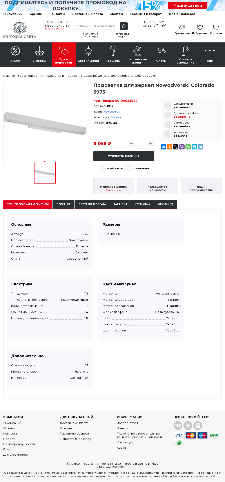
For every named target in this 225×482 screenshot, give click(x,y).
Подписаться (187, 5)
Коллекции (125, 442)
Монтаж (116, 14)
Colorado (116, 117)
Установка (142, 204)
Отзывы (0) (165, 204)
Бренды (36, 14)
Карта (121, 447)
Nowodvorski (112, 111)
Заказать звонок (54, 28)
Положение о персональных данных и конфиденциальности (140, 435)
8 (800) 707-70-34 (57, 25)
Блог (6, 449)
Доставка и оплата (92, 204)
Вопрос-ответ (127, 423)
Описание (63, 204)
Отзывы (9, 428)
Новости (9, 438)
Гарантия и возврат (145, 14)
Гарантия (120, 204)
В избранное (115, 168)
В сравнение (141, 168)
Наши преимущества (19, 444)
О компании (13, 14)
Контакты (57, 14)
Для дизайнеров (182, 14)
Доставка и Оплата (87, 14)
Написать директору (75, 438)
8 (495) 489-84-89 (56, 22)
